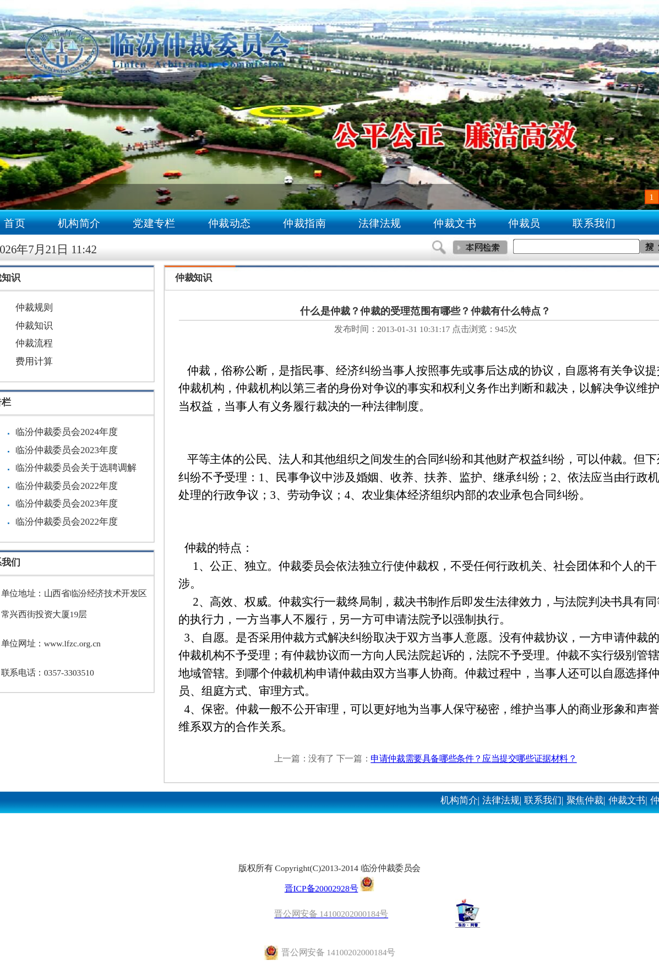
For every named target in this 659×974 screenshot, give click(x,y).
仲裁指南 (304, 223)
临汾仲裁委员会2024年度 (66, 432)
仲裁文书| (627, 800)
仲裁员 (524, 223)
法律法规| (501, 800)
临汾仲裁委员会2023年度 (66, 449)
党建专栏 (154, 223)
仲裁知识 (34, 325)
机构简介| (460, 800)
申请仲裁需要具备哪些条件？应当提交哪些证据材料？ (473, 759)
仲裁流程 (34, 343)
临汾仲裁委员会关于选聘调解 (76, 468)
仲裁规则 (34, 307)
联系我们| (543, 800)
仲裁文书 (454, 223)
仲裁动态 (229, 223)
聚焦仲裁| (586, 800)
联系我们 (594, 223)
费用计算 (34, 361)
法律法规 (379, 223)
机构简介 (79, 223)
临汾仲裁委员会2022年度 (66, 485)
